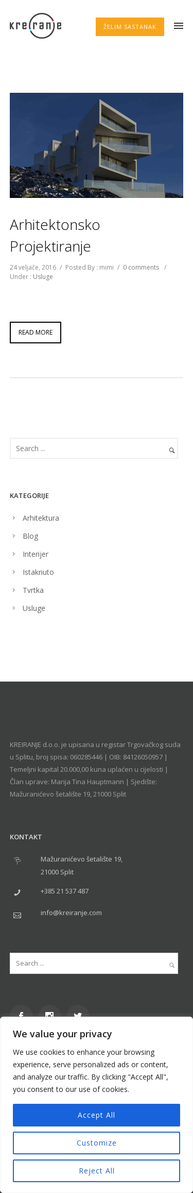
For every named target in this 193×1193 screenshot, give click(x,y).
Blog (30, 536)
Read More (35, 332)
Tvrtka (33, 590)
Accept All (96, 1115)
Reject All (97, 1170)
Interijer (35, 554)
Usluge (43, 276)
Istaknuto (38, 572)
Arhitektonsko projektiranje (55, 235)
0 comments (141, 267)
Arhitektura (41, 518)
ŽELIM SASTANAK (129, 26)
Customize (97, 1143)
